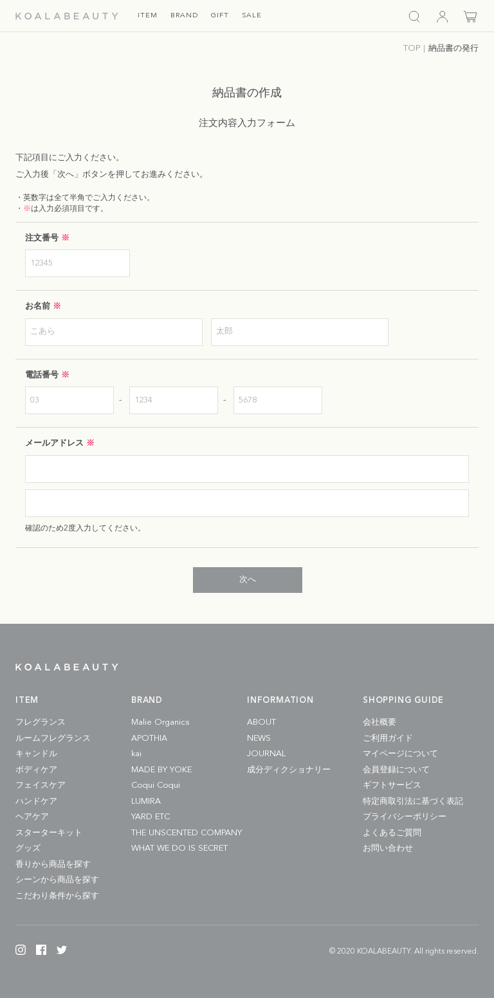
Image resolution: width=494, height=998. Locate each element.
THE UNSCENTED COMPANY (186, 833)
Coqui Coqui (155, 785)
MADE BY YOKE (161, 770)
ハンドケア (36, 801)
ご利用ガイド (388, 738)
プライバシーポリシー (404, 817)
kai (136, 754)
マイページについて (400, 754)
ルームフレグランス (53, 738)
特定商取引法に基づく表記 (413, 801)
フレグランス (40, 722)
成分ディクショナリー (289, 770)
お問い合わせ (388, 848)
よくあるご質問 (392, 833)
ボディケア (36, 770)
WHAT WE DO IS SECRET (179, 848)
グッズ (28, 848)
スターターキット (48, 833)
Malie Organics (160, 722)
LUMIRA (146, 801)
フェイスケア (40, 785)
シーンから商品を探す (57, 880)
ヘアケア (32, 817)
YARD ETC (150, 817)
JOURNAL (266, 754)
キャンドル (36, 754)
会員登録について (396, 770)
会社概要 (379, 722)
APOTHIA (149, 738)
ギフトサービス (392, 785)
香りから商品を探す (53, 864)
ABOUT (261, 722)
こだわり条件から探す (57, 896)
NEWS (259, 738)
